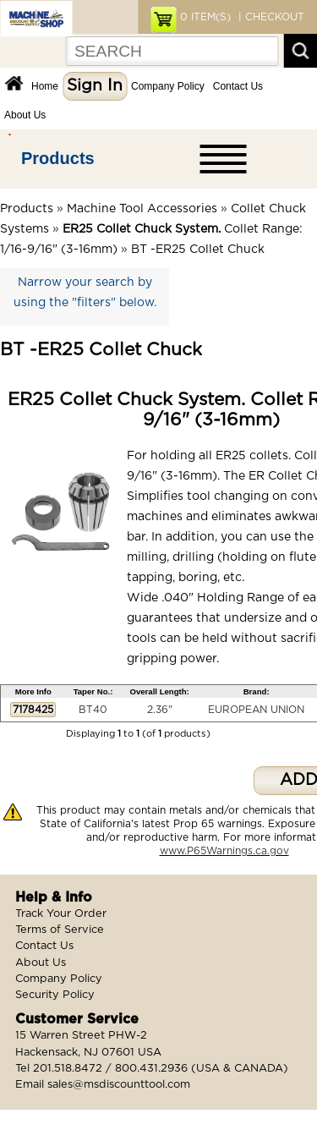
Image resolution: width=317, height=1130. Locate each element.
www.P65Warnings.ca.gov (224, 851)
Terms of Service (59, 929)
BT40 (93, 710)
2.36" (159, 710)
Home (44, 86)
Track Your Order (61, 913)
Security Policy (55, 995)
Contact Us (238, 86)
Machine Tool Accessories (142, 209)
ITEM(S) (205, 17)
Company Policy (168, 86)
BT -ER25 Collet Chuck (198, 249)
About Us (25, 115)
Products (58, 158)
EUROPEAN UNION (256, 710)
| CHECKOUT (269, 17)
